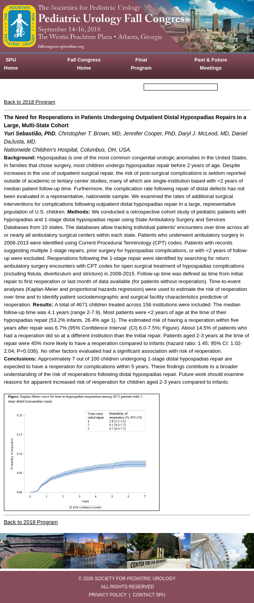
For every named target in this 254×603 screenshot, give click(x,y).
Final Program (141, 64)
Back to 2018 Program (29, 102)
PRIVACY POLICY (108, 595)
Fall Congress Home (84, 64)
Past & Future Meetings (210, 64)
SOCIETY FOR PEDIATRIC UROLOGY (134, 578)
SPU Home (11, 64)
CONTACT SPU (149, 595)
